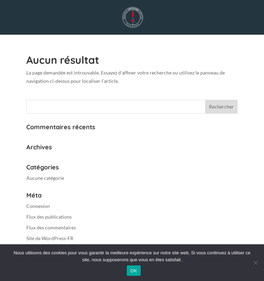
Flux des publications (49, 217)
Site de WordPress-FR (49, 238)
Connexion (38, 206)
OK (133, 270)
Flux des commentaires (51, 227)
